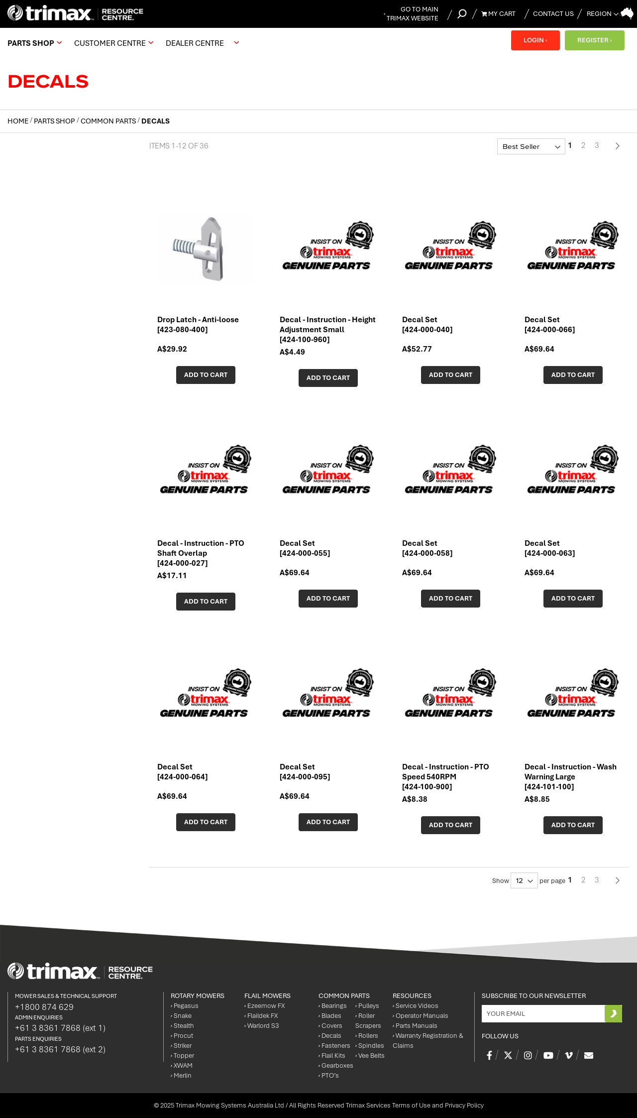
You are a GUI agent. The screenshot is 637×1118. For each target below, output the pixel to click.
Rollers (366, 1035)
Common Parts (109, 121)
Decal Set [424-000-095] (305, 772)
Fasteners (334, 1045)
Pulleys (367, 1005)
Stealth (182, 1025)
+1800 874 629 (44, 1006)
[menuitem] (33, 42)
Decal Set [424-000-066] (550, 325)
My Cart (498, 13)
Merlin (181, 1075)
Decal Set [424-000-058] (427, 548)
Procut (182, 1035)
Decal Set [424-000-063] (550, 548)
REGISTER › (594, 40)
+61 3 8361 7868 (60, 1027)
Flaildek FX (261, 1015)
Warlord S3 (261, 1025)
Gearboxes (335, 1065)
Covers (330, 1025)
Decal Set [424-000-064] (182, 772)
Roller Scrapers (368, 1020)
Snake (181, 1015)
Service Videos (415, 1005)
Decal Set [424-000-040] (427, 325)
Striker (181, 1045)
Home (18, 121)
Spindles (369, 1045)
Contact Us (553, 13)
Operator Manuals (420, 1015)
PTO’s (328, 1075)
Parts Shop (55, 121)
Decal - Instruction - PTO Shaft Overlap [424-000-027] (200, 553)
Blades (329, 1015)
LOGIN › (535, 40)
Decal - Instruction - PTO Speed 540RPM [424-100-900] (445, 777)
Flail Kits (331, 1055)
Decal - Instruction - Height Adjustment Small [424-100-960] (328, 330)
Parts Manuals (415, 1025)
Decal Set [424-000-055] (305, 548)
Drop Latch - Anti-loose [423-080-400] (198, 325)
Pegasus (185, 1005)
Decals (329, 1035)
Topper (182, 1055)
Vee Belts (370, 1055)
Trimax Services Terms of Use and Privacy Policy (415, 1105)
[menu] (125, 42)
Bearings (332, 1005)
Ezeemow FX (264, 1005)
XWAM (182, 1065)
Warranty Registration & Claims (428, 1040)
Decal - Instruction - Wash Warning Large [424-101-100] (571, 777)
